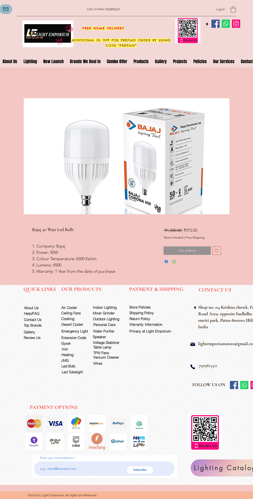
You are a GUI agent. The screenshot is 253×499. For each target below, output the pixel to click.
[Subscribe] (140, 470)
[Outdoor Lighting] (107, 319)
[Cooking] (73, 319)
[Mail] (193, 344)
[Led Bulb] (73, 366)
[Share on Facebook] (166, 261)
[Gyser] (73, 343)
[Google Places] (207, 24)
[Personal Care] (108, 324)
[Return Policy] (144, 319)
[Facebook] (215, 24)
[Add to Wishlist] (216, 250)
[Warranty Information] (149, 324)
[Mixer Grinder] (107, 313)
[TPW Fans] (108, 353)
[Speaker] (105, 337)
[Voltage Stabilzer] (107, 342)
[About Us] (36, 308)
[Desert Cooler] (73, 324)
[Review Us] (36, 338)
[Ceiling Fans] (73, 313)
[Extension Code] (74, 338)
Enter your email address (56, 457)
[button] (233, 9)
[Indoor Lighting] (107, 307)
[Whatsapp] (226, 24)
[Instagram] (236, 24)
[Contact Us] (36, 319)
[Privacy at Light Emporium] (152, 331)
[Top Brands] (36, 325)
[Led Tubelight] (75, 372)
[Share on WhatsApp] (174, 261)
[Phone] (192, 367)
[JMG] (73, 360)
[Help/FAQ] (36, 313)
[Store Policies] (144, 307)
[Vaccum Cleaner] (108, 357)
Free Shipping (195, 237)
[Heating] (73, 355)
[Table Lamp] (108, 347)
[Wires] (102, 363)
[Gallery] (36, 332)
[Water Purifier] (107, 331)
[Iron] (74, 349)
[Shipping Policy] (144, 313)
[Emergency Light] (76, 331)
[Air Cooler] (73, 307)
